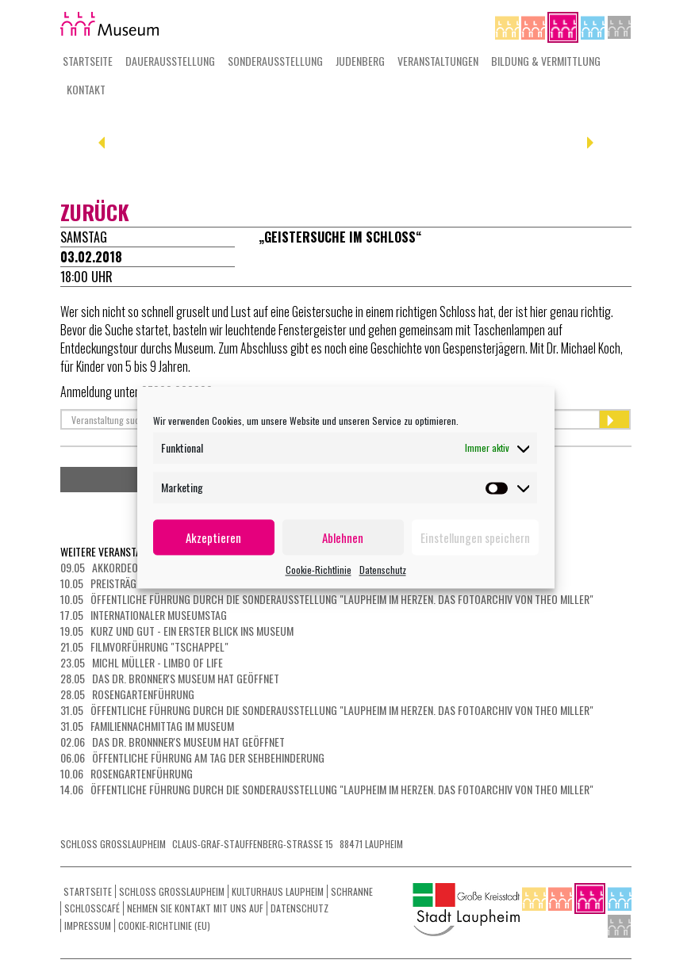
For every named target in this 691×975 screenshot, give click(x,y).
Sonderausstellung (275, 60)
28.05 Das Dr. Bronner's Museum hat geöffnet (169, 678)
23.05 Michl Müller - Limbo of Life (141, 662)
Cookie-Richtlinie (318, 569)
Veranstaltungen (437, 60)
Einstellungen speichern (475, 537)
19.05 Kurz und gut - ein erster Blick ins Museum (177, 630)
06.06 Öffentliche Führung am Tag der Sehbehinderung (192, 757)
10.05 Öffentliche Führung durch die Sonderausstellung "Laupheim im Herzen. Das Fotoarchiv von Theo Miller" (326, 599)
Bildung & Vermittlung (546, 60)
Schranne (352, 891)
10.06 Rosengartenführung (126, 773)
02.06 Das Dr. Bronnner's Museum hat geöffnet (172, 741)
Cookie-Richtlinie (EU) (164, 925)
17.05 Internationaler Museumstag (143, 614)
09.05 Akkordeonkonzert (121, 567)
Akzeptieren (213, 537)
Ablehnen (342, 537)
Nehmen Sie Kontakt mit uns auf (195, 908)
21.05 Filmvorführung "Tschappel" (144, 646)
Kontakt (86, 89)
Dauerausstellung (170, 60)
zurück (94, 212)
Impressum (87, 925)
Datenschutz (382, 569)
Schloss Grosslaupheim (172, 891)
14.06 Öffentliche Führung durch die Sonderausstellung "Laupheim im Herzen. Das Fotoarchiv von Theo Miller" (326, 789)
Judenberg (360, 60)
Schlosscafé (92, 908)
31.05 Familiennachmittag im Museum (147, 725)
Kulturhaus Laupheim (278, 891)
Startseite (88, 60)
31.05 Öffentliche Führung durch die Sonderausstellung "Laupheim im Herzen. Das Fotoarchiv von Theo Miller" (326, 710)
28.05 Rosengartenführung (127, 694)
